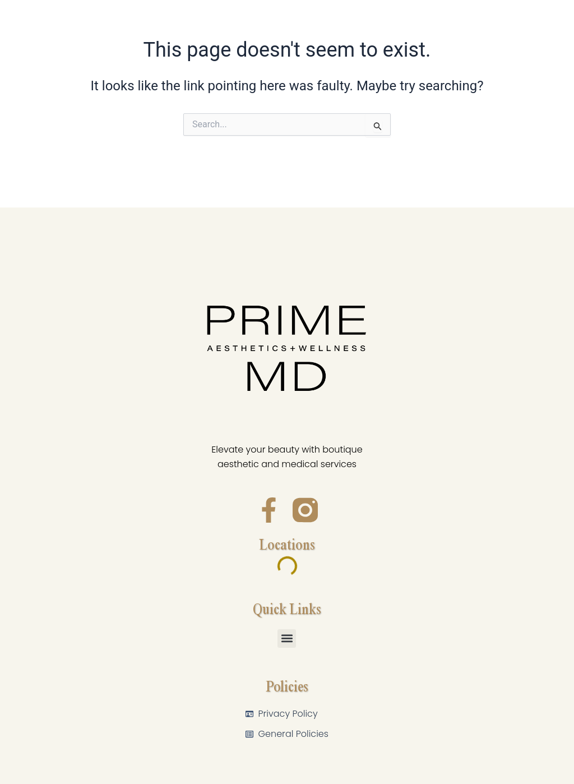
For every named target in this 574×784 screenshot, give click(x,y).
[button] (286, 638)
